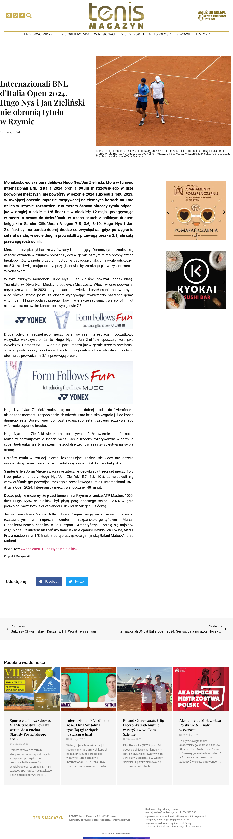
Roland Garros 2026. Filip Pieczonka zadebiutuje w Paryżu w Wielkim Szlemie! (143, 727)
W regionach (105, 34)
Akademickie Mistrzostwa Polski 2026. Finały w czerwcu (200, 725)
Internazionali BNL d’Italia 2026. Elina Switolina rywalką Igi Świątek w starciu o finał (88, 727)
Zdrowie (184, 34)
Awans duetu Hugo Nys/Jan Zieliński (49, 549)
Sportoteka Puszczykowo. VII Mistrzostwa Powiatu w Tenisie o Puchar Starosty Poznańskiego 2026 (30, 729)
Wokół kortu (132, 34)
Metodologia (160, 34)
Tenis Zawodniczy (37, 34)
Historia (203, 34)
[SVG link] (116, 15)
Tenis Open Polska (73, 34)
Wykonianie (116, 833)
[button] (49, 581)
